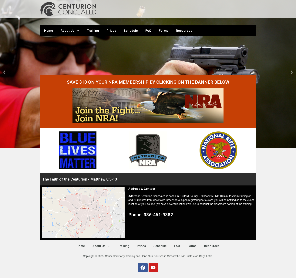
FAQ (148, 30)
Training (93, 30)
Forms (163, 30)
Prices (111, 30)
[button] (4, 72)
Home (48, 30)
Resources (184, 30)
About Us (70, 30)
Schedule (131, 30)
